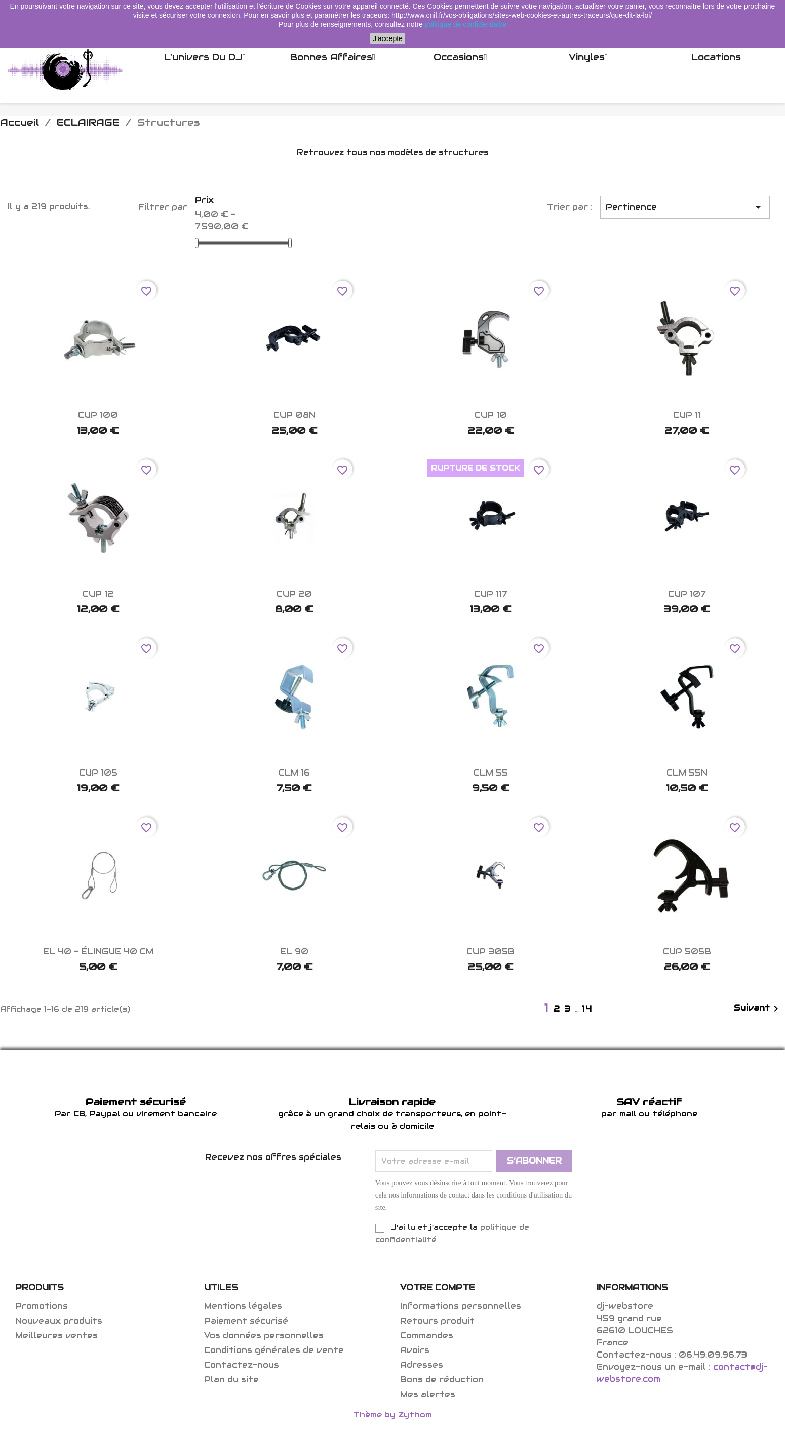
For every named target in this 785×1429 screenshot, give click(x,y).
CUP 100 (98, 415)
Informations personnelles (460, 1306)
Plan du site (231, 1379)
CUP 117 (490, 594)
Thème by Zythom (393, 1414)
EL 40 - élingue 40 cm (98, 951)
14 (587, 1008)
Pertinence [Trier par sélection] (685, 207)
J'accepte (388, 38)
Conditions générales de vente (274, 1350)
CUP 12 (98, 594)
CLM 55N (687, 772)
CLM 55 (491, 772)
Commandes (426, 1335)
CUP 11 (687, 415)
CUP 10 (491, 415)
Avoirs (414, 1350)
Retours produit (437, 1321)
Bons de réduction (442, 1379)
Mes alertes (427, 1394)
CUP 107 (686, 594)
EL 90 (294, 951)
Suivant (758, 1008)
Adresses (421, 1365)
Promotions (41, 1306)
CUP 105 (98, 772)
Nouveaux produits (58, 1321)
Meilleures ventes (56, 1335)
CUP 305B (490, 951)
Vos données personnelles (264, 1335)
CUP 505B (687, 951)
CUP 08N (294, 415)
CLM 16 (294, 772)
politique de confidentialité (465, 24)
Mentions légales (243, 1306)
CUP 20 (294, 594)
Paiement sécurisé (246, 1321)
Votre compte (437, 1287)
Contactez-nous (241, 1365)
